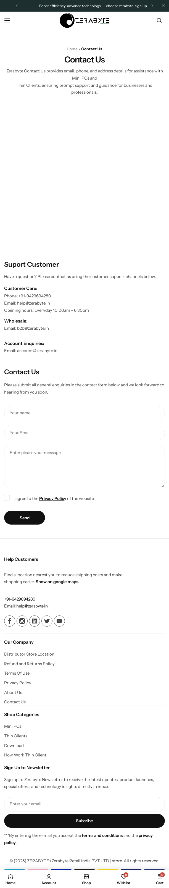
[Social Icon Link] (9, 621)
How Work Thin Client (25, 755)
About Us (13, 692)
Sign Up (141, 6)
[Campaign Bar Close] (163, 6)
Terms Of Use (17, 673)
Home (72, 48)
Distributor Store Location (29, 654)
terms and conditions (102, 835)
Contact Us (15, 702)
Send (25, 517)
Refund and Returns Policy (29, 663)
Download (14, 745)
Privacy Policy (52, 498)
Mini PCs (12, 726)
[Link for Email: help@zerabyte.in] (26, 606)
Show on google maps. (57, 581)
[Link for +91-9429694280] (19, 599)
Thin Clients (15, 736)
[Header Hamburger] (10, 20)
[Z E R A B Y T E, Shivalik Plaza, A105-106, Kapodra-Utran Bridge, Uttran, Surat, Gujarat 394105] (84, 176)
